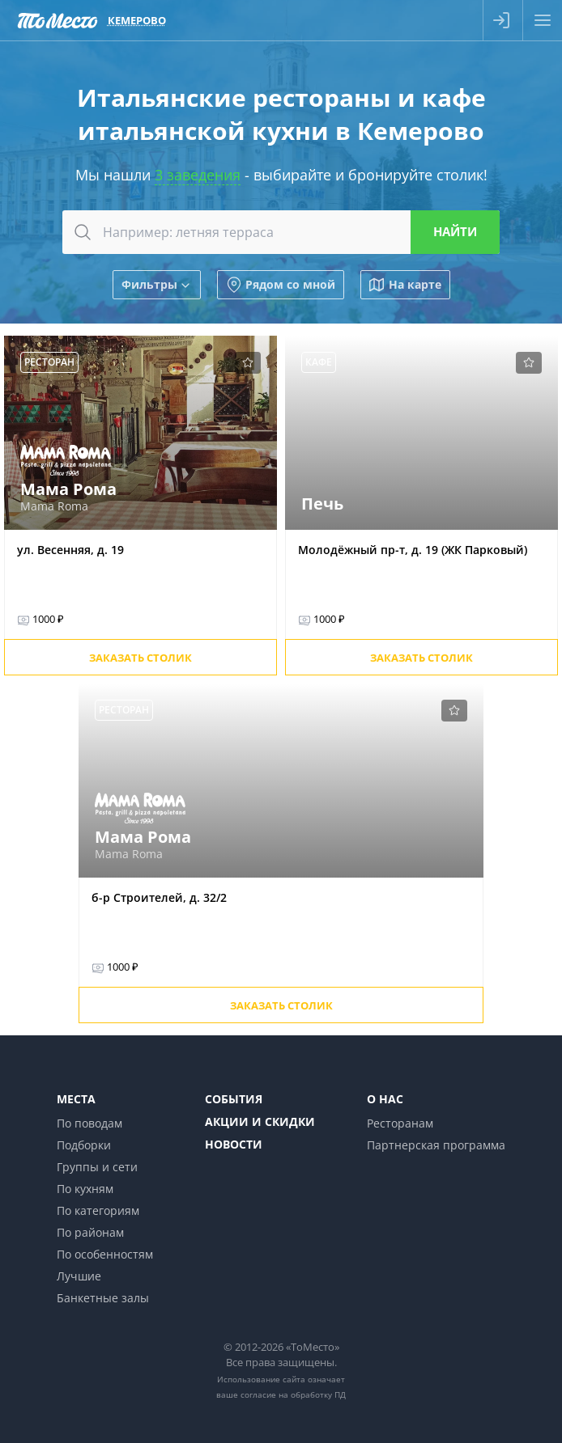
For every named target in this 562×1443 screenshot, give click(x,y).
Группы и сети (97, 1166)
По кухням (85, 1188)
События (233, 1099)
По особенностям (105, 1254)
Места (76, 1099)
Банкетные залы (103, 1297)
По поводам (89, 1123)
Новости (233, 1144)
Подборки (84, 1145)
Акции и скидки (260, 1121)
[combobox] (280, 232)
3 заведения (198, 174)
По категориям (98, 1210)
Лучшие (79, 1276)
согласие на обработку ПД (293, 1394)
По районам (90, 1232)
